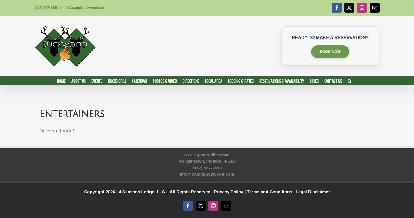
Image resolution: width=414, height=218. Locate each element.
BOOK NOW (330, 51)
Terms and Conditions (269, 191)
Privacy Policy (228, 191)
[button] (349, 80)
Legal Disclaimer (313, 191)
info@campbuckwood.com (84, 8)
